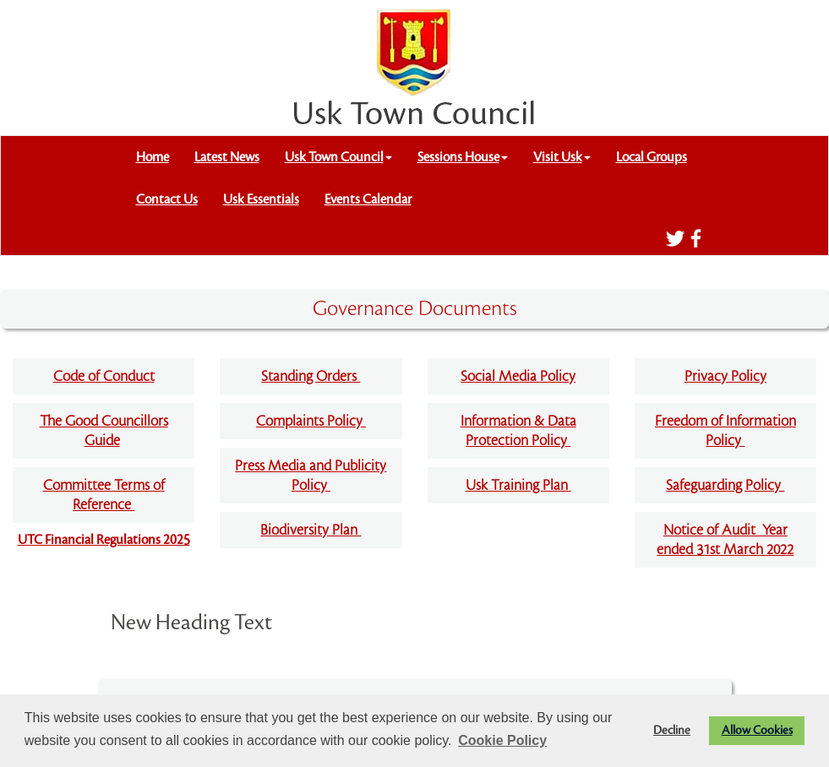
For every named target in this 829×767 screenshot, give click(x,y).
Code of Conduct (104, 376)
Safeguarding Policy (725, 485)
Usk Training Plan (518, 485)
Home (152, 157)
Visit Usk (562, 157)
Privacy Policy (725, 376)
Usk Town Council (338, 157)
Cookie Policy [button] (502, 740)
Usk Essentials (261, 199)
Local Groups (651, 157)
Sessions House (462, 157)
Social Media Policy (518, 376)
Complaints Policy (311, 421)
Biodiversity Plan (310, 530)
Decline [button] (671, 730)
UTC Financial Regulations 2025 (104, 539)
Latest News (226, 157)
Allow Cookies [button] (757, 730)
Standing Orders (310, 376)
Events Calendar (368, 199)
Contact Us (167, 199)
